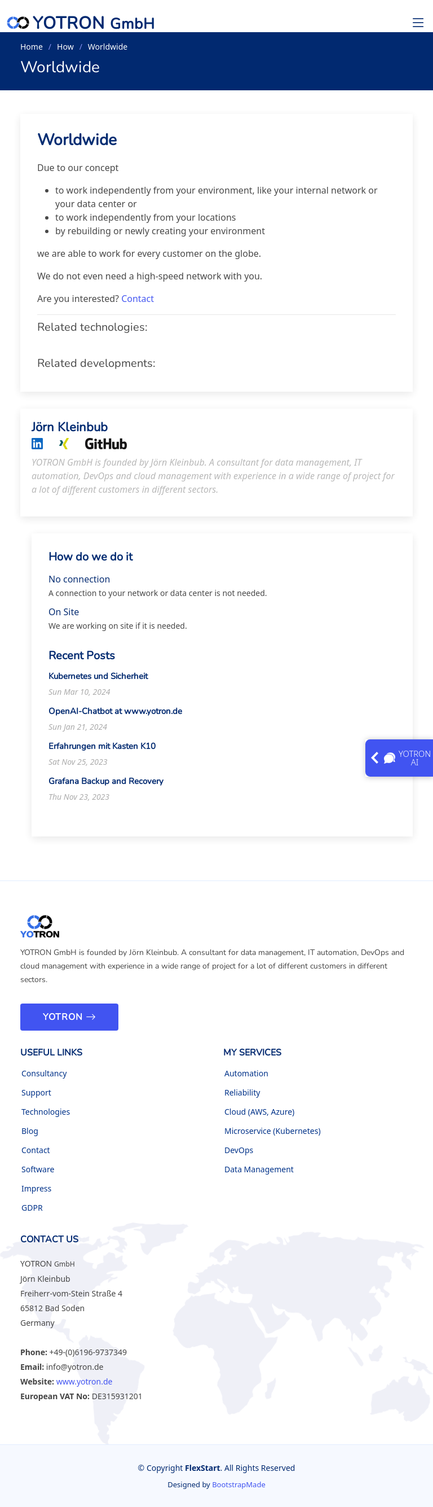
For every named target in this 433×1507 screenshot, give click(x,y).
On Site (63, 616)
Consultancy (44, 1073)
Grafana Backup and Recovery (106, 785)
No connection (79, 583)
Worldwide (77, 144)
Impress (36, 1189)
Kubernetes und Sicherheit (98, 680)
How (65, 46)
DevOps (238, 1150)
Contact (137, 303)
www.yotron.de (84, 1381)
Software (37, 1169)
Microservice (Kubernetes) (272, 1131)
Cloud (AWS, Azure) (259, 1112)
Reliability (242, 1093)
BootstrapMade (239, 1484)
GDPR (32, 1208)
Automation (246, 1073)
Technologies (45, 1112)
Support (36, 1093)
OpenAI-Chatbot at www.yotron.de (115, 715)
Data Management (259, 1169)
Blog (29, 1131)
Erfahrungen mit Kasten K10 (102, 750)
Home (31, 46)
